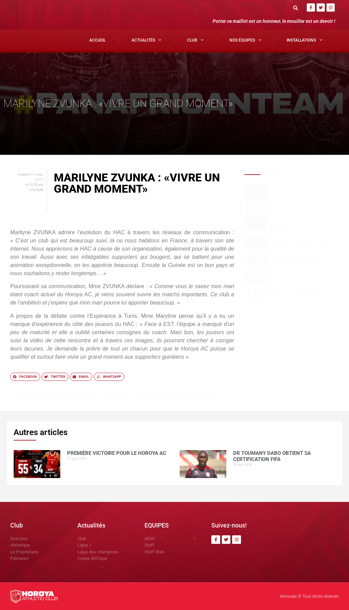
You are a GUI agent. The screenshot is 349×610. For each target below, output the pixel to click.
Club (195, 40)
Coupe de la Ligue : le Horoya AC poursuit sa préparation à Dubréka (301, 225)
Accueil (97, 40)
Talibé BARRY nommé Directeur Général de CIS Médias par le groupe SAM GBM (300, 295)
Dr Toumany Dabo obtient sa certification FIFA (298, 207)
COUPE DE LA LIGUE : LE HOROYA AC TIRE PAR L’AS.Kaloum (301, 277)
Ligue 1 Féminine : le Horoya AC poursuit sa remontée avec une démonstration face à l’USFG (301, 243)
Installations (304, 40)
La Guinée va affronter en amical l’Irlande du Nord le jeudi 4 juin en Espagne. (302, 261)
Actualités (146, 40)
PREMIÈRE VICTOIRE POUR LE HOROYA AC (116, 453)
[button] (295, 7)
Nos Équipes (245, 40)
